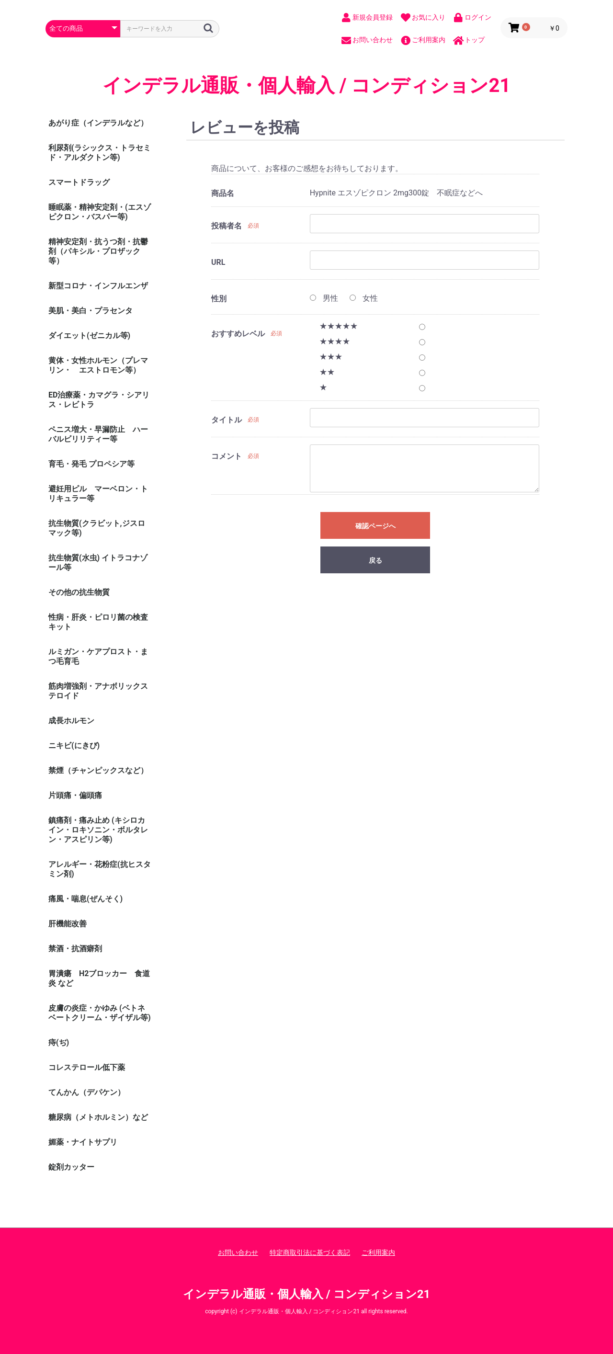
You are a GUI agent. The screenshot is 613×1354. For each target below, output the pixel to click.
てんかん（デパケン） (86, 1092)
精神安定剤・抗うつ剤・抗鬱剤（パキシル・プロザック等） (98, 251)
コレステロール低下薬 (86, 1067)
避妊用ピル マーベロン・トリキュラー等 (98, 493)
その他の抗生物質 (79, 592)
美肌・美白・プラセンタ (90, 310)
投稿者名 (226, 225)
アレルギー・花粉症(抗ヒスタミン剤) (99, 869)
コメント (226, 456)
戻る (375, 560)
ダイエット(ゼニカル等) (89, 335)
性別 (219, 298)
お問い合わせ (238, 1252)
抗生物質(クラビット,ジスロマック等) (96, 528)
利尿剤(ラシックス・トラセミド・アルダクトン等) (99, 152)
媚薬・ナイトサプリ (82, 1142)
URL (218, 262)
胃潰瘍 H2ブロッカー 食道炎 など (99, 978)
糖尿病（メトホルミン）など (98, 1117)
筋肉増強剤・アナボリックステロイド (98, 691)
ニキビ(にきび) (74, 745)
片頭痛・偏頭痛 (75, 795)
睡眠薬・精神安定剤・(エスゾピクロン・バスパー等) (99, 212)
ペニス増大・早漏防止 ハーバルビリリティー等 (98, 434)
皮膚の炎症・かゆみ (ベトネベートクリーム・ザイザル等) (99, 1012)
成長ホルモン (71, 720)
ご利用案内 (378, 1252)
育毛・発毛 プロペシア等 (91, 463)
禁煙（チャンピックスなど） (98, 770)
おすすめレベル (238, 333)
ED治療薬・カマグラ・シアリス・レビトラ (98, 399)
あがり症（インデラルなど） (98, 122)
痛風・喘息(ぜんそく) (85, 898)
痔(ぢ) (58, 1042)
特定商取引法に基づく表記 (310, 1252)
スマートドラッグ (79, 182)
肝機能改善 (67, 923)
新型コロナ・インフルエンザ (98, 285)
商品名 (222, 193)
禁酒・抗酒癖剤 (75, 948)
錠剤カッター (71, 1167)
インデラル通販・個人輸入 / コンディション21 (306, 85)
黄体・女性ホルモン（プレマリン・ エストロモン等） (98, 365)
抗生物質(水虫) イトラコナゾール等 (98, 562)
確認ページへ (375, 526)
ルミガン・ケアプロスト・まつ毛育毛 (98, 656)
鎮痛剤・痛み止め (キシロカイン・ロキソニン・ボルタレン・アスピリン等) (98, 830)
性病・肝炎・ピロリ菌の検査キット (98, 622)
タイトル (226, 419)
